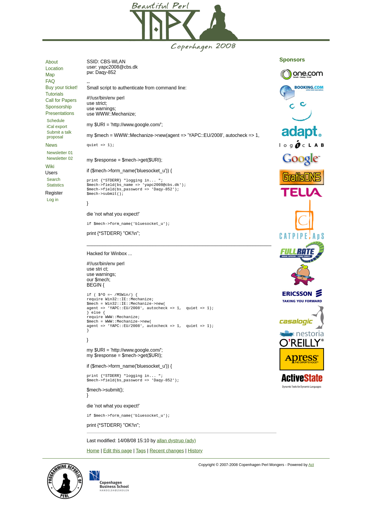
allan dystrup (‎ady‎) (176, 456)
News (52, 145)
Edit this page (117, 466)
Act (311, 480)
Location (54, 68)
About (52, 61)
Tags (141, 466)
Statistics (55, 185)
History (195, 466)
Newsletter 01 (60, 152)
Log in (52, 199)
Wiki (50, 166)
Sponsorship (59, 106)
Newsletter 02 (60, 158)
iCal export (57, 126)
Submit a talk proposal (59, 134)
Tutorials (54, 94)
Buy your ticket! (62, 87)
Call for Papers (61, 100)
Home (93, 466)
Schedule (56, 120)
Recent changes (167, 466)
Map (50, 74)
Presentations (60, 113)
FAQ (50, 81)
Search (53, 179)
